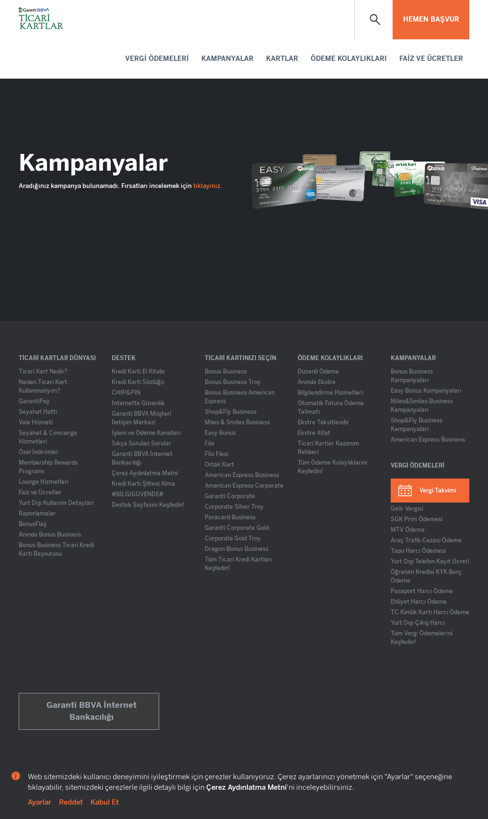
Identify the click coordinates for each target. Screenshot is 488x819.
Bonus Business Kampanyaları (412, 376)
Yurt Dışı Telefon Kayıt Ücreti (430, 561)
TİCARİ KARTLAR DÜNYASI (57, 358)
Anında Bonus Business (50, 534)
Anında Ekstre (317, 382)
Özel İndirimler (38, 452)
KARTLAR (282, 59)
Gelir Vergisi (407, 508)
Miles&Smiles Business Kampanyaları (422, 405)
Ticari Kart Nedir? (43, 371)
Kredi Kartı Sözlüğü (138, 382)
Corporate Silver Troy (234, 506)
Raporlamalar (37, 513)
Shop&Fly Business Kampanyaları (416, 425)
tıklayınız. (207, 185)
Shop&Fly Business (230, 412)
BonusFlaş (32, 524)
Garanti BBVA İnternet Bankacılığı (142, 458)
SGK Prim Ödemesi (416, 519)
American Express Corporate (244, 485)
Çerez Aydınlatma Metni (145, 473)
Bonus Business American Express (240, 397)
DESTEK (124, 358)
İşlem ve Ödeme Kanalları (146, 433)
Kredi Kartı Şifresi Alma (143, 483)
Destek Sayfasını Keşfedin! (148, 505)
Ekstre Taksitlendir (323, 422)
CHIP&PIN (126, 392)
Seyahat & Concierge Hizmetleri (48, 437)
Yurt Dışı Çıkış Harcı (418, 623)
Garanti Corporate (230, 496)
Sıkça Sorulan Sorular (141, 443)
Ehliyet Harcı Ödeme (419, 601)
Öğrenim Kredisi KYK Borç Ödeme (426, 576)
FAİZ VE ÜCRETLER (431, 59)
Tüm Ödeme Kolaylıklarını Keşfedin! (332, 467)
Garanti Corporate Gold (237, 528)
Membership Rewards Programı (48, 467)
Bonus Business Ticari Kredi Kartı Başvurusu (56, 549)
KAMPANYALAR (227, 59)
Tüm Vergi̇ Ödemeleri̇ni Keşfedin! (422, 637)
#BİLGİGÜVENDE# (137, 494)
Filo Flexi (216, 454)
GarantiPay (34, 401)
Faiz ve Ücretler (40, 492)
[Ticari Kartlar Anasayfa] (42, 19)
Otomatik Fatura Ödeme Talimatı (331, 407)
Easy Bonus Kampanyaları (426, 390)
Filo (209, 443)
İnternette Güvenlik (138, 403)
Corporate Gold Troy (233, 538)
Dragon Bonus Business (236, 549)
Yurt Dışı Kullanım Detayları (56, 503)
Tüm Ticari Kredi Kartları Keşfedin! (238, 564)
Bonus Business (226, 371)
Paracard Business (230, 517)
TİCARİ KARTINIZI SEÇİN (240, 358)
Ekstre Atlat (314, 433)
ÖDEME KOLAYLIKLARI (349, 59)
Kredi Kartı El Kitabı (138, 371)
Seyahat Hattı (38, 412)
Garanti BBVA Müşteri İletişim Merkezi (141, 418)
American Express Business (242, 475)
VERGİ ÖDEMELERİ (157, 59)
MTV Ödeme (408, 529)
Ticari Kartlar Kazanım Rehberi (328, 448)
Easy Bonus (220, 433)
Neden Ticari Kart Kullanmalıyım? (43, 386)
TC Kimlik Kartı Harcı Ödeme (430, 612)
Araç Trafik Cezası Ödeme (426, 540)
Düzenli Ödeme (318, 371)
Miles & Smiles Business (237, 422)
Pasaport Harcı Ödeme (422, 591)
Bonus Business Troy (233, 382)
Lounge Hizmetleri (44, 482)
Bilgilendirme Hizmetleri (330, 392)
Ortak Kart (219, 464)
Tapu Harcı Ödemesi (418, 551)
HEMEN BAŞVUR (431, 19)
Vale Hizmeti (36, 422)
